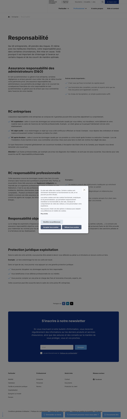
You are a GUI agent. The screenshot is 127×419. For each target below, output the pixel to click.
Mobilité (10, 379)
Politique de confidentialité (68, 353)
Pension (10, 397)
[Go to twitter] (72, 304)
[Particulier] (62, 8)
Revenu (38, 386)
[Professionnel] (78, 8)
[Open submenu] (68, 8)
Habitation (11, 383)
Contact (67, 379)
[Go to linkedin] (68, 304)
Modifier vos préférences (51, 222)
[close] (84, 190)
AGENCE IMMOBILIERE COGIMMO (53, 2)
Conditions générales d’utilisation (18, 411)
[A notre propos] (97, 8)
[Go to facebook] (64, 304)
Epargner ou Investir (14, 393)
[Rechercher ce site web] (102, 2)
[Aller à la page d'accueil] (28, 6)
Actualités (87, 2)
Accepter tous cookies (50, 227)
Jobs (93, 2)
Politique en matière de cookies (60, 411)
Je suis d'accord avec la (61, 353)
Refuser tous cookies (72, 227)
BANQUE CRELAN (65, 2)
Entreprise (39, 379)
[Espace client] (112, 2)
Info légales (98, 411)
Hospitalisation (13, 390)
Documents (78, 2)
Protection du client (71, 386)
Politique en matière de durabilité (82, 411)
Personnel (39, 383)
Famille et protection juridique (17, 386)
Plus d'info (44, 213)
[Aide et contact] (112, 8)
